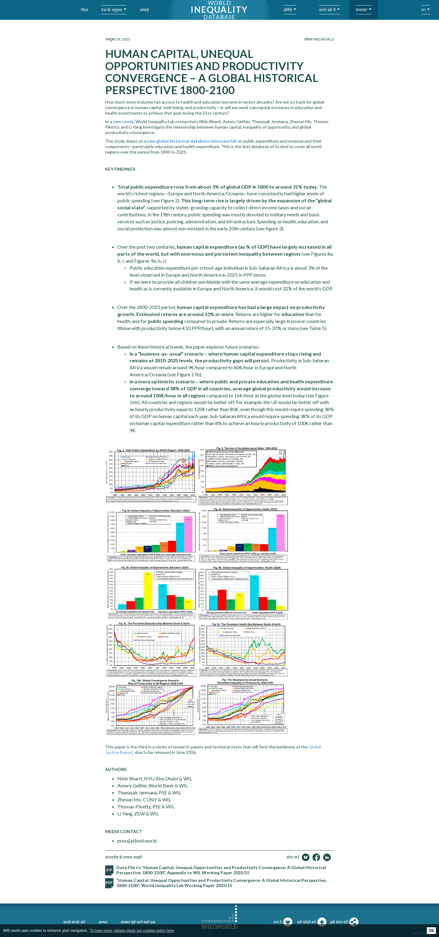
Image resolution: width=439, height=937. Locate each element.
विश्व (84, 9)
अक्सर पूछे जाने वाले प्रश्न (137, 922)
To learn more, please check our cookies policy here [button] (132, 930)
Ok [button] (431, 930)
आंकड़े (144, 9)
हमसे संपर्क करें (74, 922)
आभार (102, 922)
